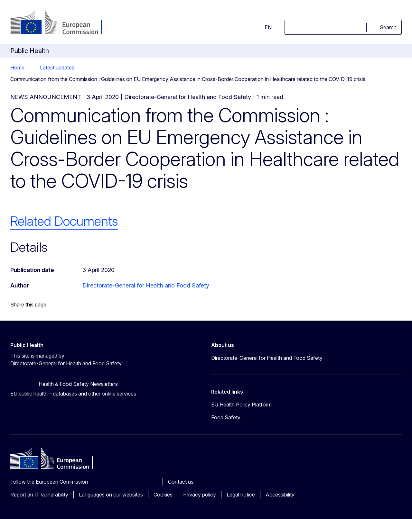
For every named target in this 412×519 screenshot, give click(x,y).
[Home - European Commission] (62, 23)
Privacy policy (199, 494)
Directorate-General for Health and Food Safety (145, 285)
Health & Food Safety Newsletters (78, 384)
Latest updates (57, 67)
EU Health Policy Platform (241, 404)
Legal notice (241, 494)
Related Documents (64, 221)
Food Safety (225, 417)
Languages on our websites (111, 494)
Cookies (163, 494)
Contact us (180, 481)
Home (17, 67)
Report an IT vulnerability (39, 494)
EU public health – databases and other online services (73, 393)
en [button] (264, 27)
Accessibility (280, 494)
